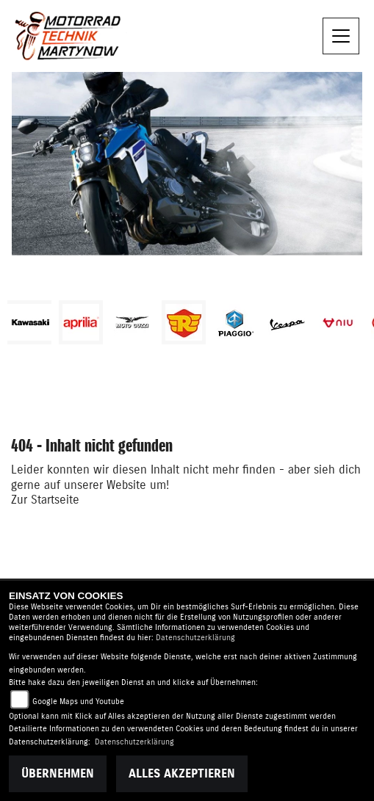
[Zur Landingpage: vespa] (287, 322)
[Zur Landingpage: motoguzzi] (132, 322)
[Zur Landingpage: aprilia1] (81, 322)
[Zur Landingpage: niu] (338, 322)
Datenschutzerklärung (195, 638)
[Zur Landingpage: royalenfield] (184, 322)
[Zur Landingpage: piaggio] (235, 322)
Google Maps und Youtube (78, 701)
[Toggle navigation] (341, 36)
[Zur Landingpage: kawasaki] (29, 322)
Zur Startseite (45, 500)
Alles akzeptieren (182, 774)
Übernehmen (57, 774)
